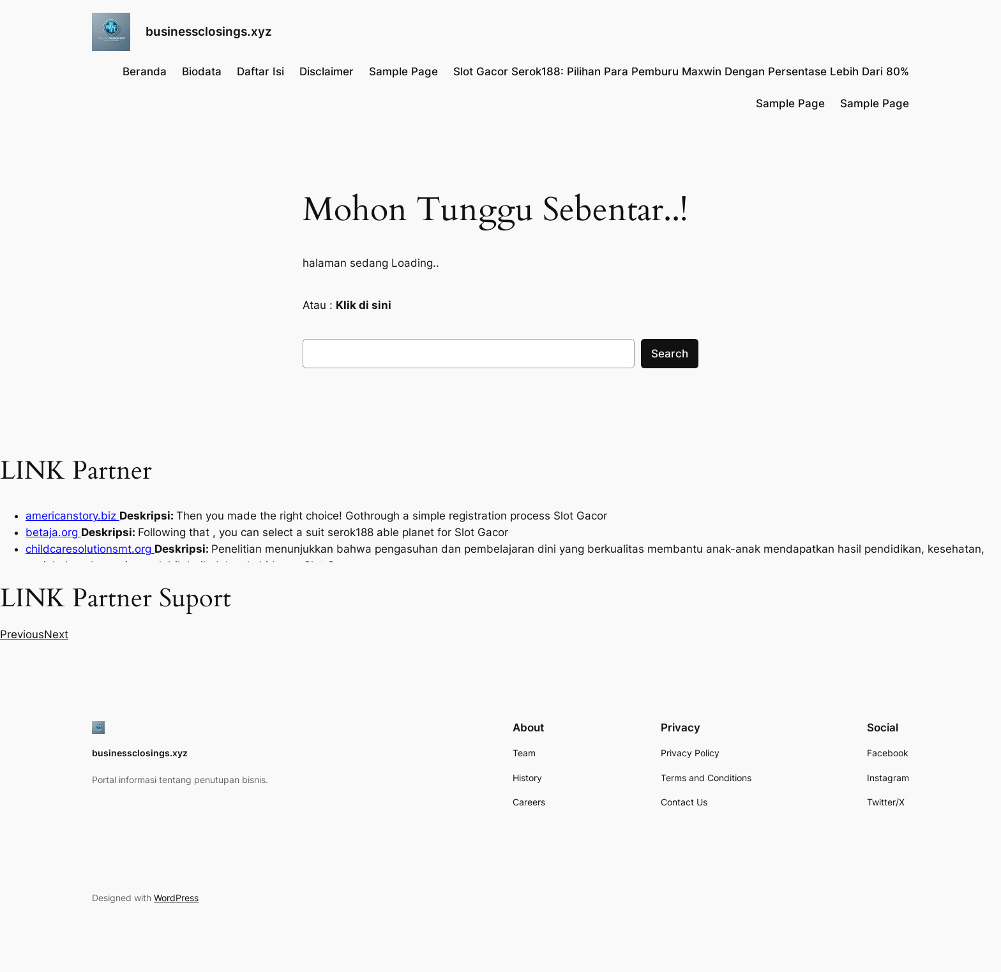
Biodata (202, 71)
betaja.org (53, 532)
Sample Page (403, 71)
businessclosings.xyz (209, 31)
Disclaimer (326, 71)
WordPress (176, 897)
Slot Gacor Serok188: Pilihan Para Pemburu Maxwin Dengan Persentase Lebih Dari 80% (681, 71)
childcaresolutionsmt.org (90, 548)
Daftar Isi (260, 71)
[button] (22, 634)
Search (669, 353)
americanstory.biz (72, 515)
